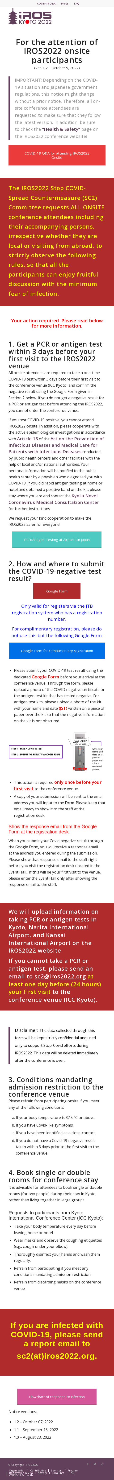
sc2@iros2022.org (60, 976)
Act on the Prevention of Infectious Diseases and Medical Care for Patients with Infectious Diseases (56, 445)
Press (64, 3)
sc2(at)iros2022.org (56, 1355)
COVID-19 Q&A (46, 3)
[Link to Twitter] (94, 1464)
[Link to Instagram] (102, 1464)
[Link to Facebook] (87, 1464)
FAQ (76, 3)
